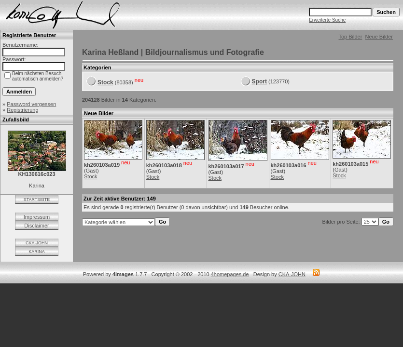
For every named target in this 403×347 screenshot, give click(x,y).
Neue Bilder (379, 37)
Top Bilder (350, 37)
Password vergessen (31, 104)
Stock (105, 82)
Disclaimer (36, 225)
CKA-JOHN (37, 242)
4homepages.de (230, 274)
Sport (259, 81)
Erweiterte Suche (327, 20)
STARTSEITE (37, 199)
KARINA (36, 251)
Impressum (37, 217)
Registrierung (22, 110)
